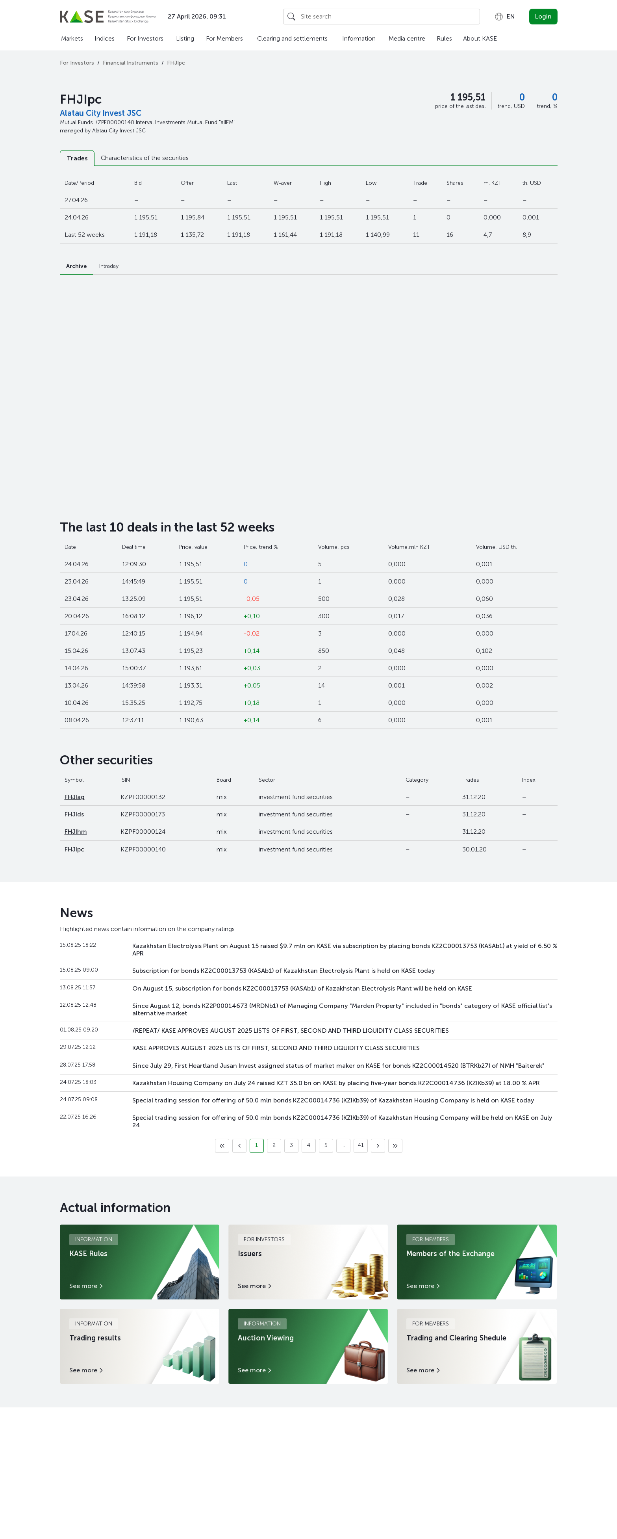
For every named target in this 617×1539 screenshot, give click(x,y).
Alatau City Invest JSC (100, 113)
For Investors (145, 38)
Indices (104, 38)
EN (504, 16)
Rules (444, 38)
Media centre (407, 38)
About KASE (480, 38)
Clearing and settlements (292, 38)
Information (359, 38)
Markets (72, 38)
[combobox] (504, 16)
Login (543, 16)
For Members (224, 38)
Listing (185, 38)
